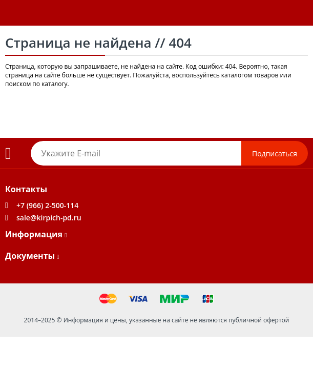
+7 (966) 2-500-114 (47, 205)
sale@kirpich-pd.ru (48, 217)
